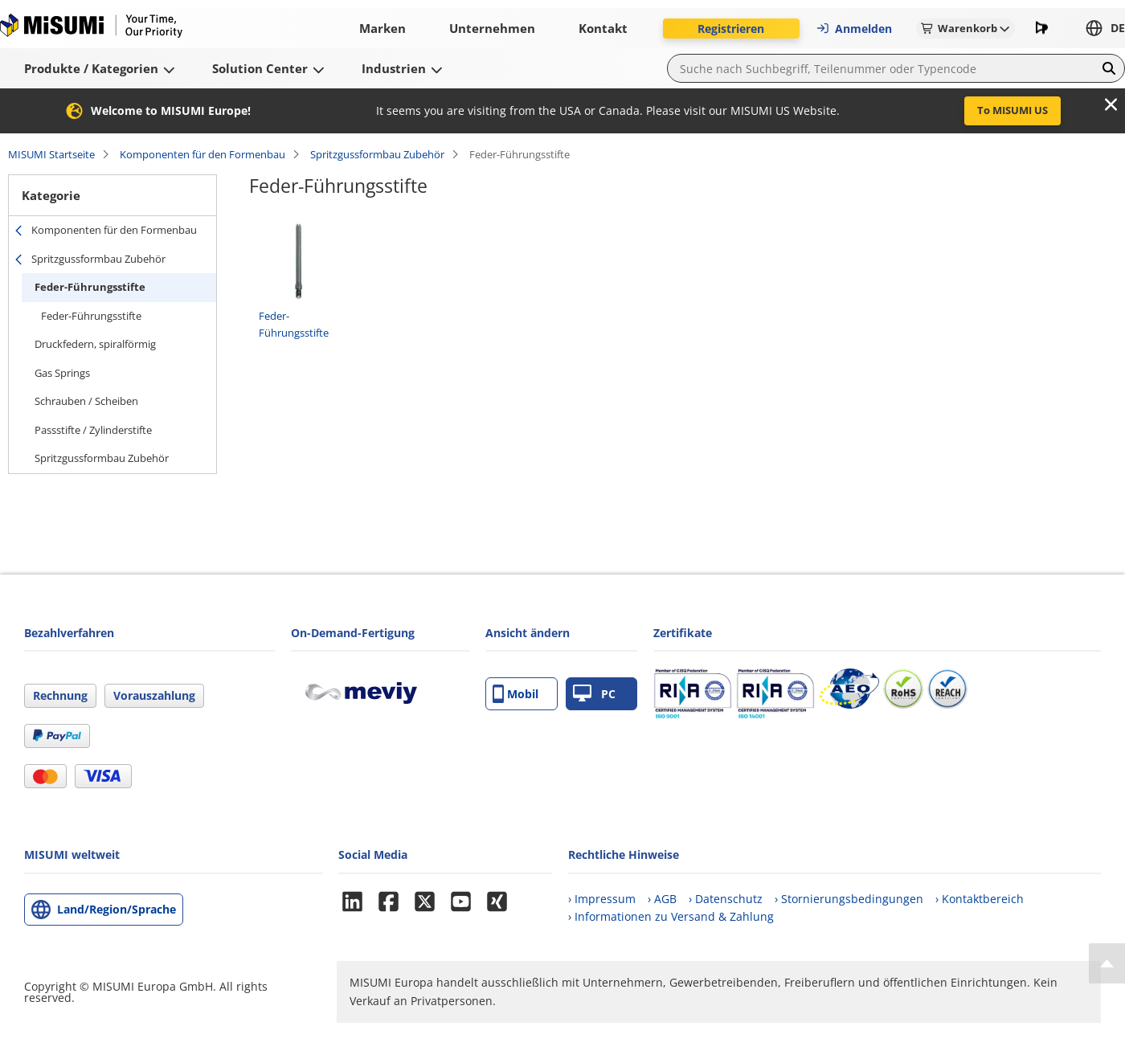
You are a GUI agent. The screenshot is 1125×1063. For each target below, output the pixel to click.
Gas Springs (62, 373)
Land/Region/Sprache (116, 909)
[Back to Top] (1107, 963)
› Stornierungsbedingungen (849, 898)
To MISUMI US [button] (1012, 110)
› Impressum (602, 898)
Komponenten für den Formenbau (202, 154)
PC (594, 694)
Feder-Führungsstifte (90, 287)
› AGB (662, 898)
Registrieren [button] (731, 28)
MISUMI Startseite (51, 154)
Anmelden (854, 28)
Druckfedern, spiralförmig (95, 344)
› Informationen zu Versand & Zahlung (671, 916)
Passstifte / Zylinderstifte (93, 430)
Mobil (515, 694)
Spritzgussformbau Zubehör (377, 154)
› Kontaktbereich (979, 898)
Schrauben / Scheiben (86, 401)
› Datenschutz (726, 898)
